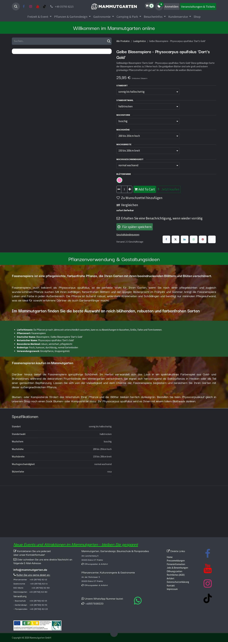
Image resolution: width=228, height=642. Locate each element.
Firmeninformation (176, 564)
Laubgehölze (139, 41)
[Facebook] (23, 6)
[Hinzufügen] (129, 189)
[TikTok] (44, 6)
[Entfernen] (118, 189)
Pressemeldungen (176, 560)
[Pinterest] (202, 239)
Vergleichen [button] (127, 205)
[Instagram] (30, 6)
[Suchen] (109, 41)
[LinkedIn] (184, 239)
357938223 (94, 603)
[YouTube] (37, 6)
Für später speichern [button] (134, 227)
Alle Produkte (123, 41)
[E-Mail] (212, 239)
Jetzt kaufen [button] (168, 189)
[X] (175, 239)
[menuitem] (39, 16)
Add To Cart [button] (145, 189)
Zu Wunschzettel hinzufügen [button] (139, 198)
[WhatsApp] (193, 239)
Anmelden (171, 6)
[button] (16, 6)
